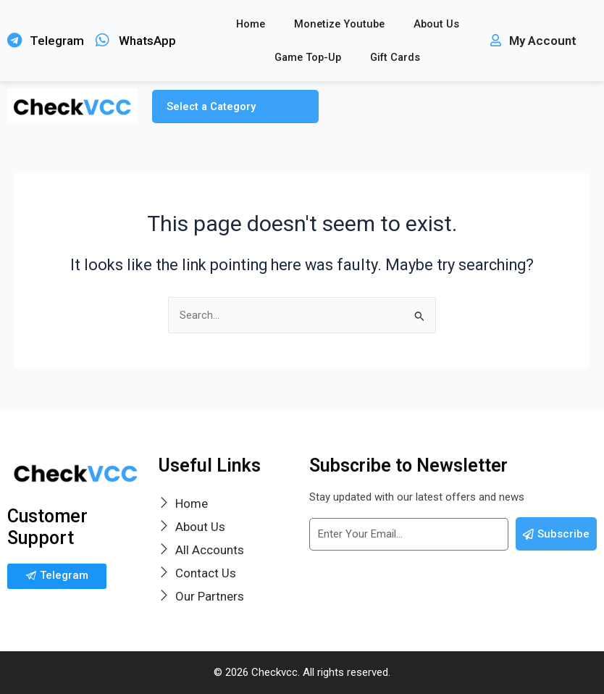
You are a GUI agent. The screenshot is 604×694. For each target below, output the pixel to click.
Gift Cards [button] (395, 57)
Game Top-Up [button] (307, 57)
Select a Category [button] (211, 106)
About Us (436, 23)
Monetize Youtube (339, 23)
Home (250, 23)
